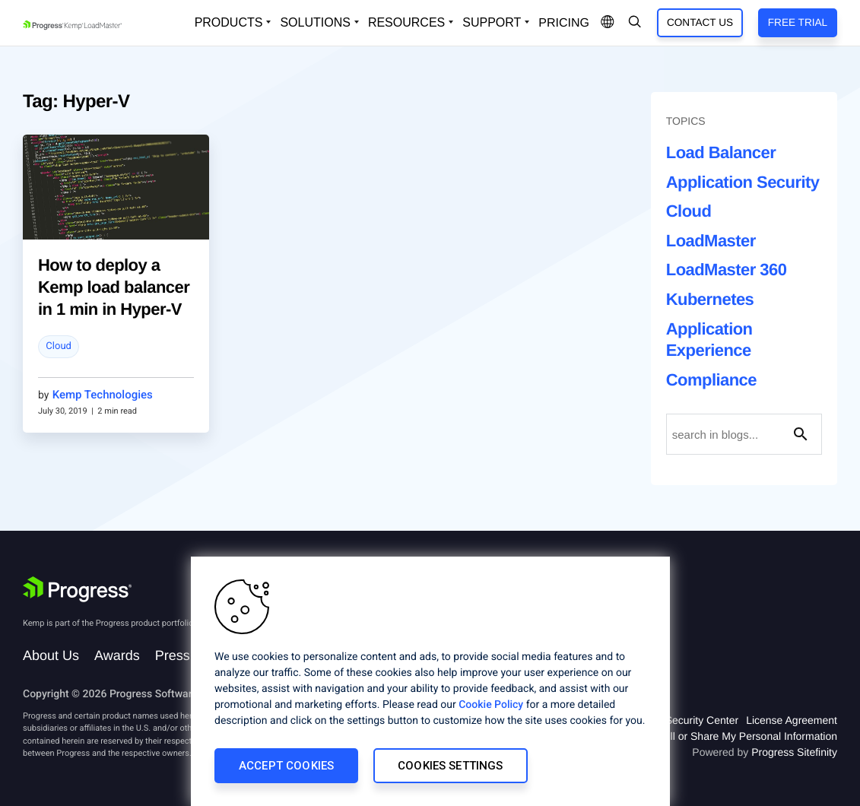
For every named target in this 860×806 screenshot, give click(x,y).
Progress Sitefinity (794, 752)
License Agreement (791, 720)
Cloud (58, 346)
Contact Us (700, 22)
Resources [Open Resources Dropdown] (406, 22)
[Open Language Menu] (607, 23)
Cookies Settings (450, 766)
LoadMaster (711, 240)
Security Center (701, 720)
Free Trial (797, 22)
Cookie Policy (491, 705)
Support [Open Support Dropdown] (491, 22)
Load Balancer (721, 152)
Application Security (743, 182)
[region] (430, 681)
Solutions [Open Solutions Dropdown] (315, 22)
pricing (563, 23)
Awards (117, 655)
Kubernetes (710, 299)
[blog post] (116, 187)
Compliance (711, 379)
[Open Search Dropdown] (635, 23)
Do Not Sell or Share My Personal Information (729, 736)
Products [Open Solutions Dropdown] (229, 22)
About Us (51, 655)
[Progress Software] (77, 589)
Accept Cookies (286, 766)
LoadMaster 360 (726, 269)
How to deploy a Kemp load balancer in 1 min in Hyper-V (113, 286)
